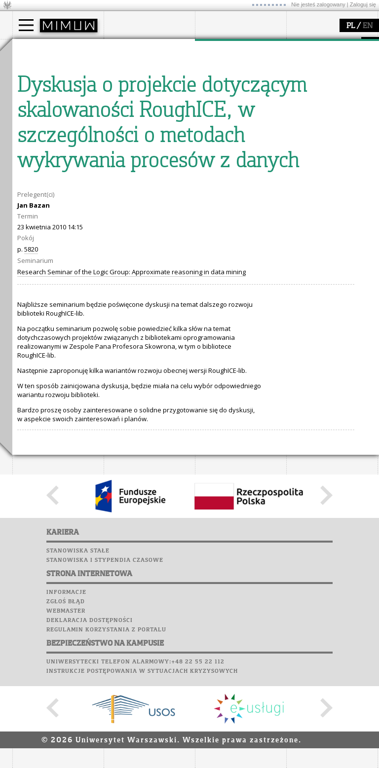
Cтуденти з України (55, 112)
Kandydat (39, 68)
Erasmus (38, 103)
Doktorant (40, 85)
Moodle (27, 145)
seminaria (222, 77)
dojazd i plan (135, 68)
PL (350, 26)
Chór (66, 182)
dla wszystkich (320, 103)
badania (218, 48)
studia (31, 48)
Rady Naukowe (138, 94)
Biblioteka (33, 182)
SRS (55, 136)
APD (73, 136)
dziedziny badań (232, 68)
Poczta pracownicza (50, 173)
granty (217, 94)
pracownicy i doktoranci (151, 103)
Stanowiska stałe (78, 733)
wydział (127, 48)
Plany (57, 145)
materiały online (323, 77)
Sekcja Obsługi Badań (239, 103)
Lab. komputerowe (46, 154)
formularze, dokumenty (151, 112)
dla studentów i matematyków (321, 90)
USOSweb (29, 136)
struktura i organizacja (149, 77)
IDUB (214, 121)
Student (36, 77)
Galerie (79, 192)
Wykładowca (44, 94)
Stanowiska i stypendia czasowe (104, 743)
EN (368, 26)
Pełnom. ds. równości (56, 121)
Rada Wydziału (138, 85)
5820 (31, 431)
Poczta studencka (46, 164)
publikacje (222, 85)
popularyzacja (324, 48)
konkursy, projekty (326, 112)
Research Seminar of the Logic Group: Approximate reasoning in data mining (131, 454)
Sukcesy (28, 211)
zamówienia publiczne (149, 121)
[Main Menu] (26, 25)
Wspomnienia (37, 192)
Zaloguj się (363, 4)
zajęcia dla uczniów (327, 68)
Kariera (31, 201)
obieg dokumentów (236, 112)
